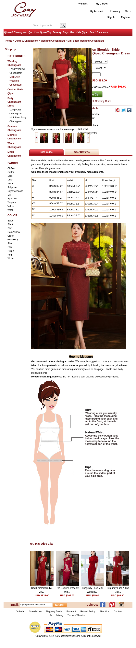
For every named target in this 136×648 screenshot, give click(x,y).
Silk (9, 194)
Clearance (102, 32)
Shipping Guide (103, 101)
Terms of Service (76, 615)
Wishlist (82, 3)
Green (10, 235)
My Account (96, 11)
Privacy (59, 615)
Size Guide (47, 152)
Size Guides (35, 611)
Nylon (10, 183)
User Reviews (82, 152)
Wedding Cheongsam (53, 40)
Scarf (92, 32)
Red (9, 254)
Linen (10, 179)
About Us (105, 611)
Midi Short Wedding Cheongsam (86, 40)
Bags (65, 32)
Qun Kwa (34, 32)
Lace (10, 176)
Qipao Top (45, 32)
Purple (10, 251)
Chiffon (11, 168)
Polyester (12, 187)
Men (72, 32)
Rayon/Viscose (15, 191)
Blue (9, 228)
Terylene (11, 202)
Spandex (12, 198)
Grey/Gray (12, 239)
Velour (10, 206)
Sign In (111, 17)
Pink (9, 243)
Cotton (10, 172)
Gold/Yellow (13, 232)
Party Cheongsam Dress (14, 102)
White (10, 258)
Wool (10, 210)
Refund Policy (87, 611)
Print (9, 247)
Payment (71, 611)
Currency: (119, 11)
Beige (10, 220)
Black (10, 224)
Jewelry (57, 32)
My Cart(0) (102, 3)
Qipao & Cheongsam (15, 32)
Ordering (20, 611)
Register (125, 17)
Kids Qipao (82, 32)
